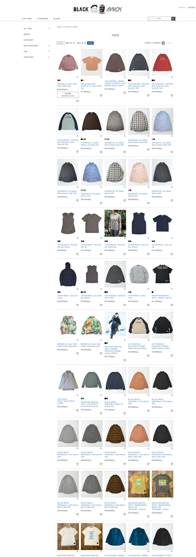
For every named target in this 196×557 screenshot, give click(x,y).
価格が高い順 (81, 43)
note (25, 51)
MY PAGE (27, 19)
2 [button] (166, 43)
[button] (172, 43)
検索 (173, 18)
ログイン (183, 7)
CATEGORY (67, 27)
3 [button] (169, 43)
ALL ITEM (28, 29)
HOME (59, 27)
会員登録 (192, 7)
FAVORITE (42, 19)
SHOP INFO (29, 57)
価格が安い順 (70, 43)
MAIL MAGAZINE (31, 46)
